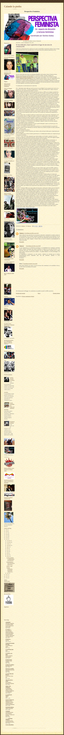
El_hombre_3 (8, 629)
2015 (7, 536)
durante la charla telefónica (26, 78)
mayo (8, 551)
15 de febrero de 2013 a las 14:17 (31, 233)
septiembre (9, 545)
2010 (7, 577)
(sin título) (6, 392)
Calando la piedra (12, 6)
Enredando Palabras (10, 707)
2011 (7, 576)
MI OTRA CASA (9, 665)
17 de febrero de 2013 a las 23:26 (30, 263)
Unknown (21, 233)
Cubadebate (8, 622)
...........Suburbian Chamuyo (9, 719)
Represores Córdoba (10, 668)
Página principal (7, 83)
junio (8, 550)
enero (8, 573)
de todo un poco (9, 659)
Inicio (39, 293)
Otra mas (7, 640)
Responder (21, 241)
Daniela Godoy (7, 581)
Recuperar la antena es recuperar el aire (9, 497)
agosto (8, 546)
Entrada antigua (56, 293)
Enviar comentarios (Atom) (28, 296)
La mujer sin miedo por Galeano (12, 379)
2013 (7, 539)
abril (8, 553)
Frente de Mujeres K (10, 699)
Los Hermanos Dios (9, 649)
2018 (7, 531)
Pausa (7, 650)
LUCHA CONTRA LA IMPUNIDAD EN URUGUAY (10, 559)
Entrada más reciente (20, 293)
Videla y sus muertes (9, 708)
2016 (7, 534)
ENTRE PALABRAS (10, 664)
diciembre (9, 540)
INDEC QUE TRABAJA (8, 687)
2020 (7, 529)
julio (8, 548)
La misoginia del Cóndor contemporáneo (9, 258)
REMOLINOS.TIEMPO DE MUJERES (24, 76)
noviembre (9, 542)
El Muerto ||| (8, 639)
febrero (8, 556)
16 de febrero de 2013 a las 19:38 (33, 246)
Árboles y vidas (9, 566)
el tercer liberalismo (10, 724)
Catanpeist (8, 711)
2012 (7, 574)
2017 (7, 532)
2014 (7, 537)
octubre (8, 543)
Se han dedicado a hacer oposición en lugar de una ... (10, 563)
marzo (8, 554)
